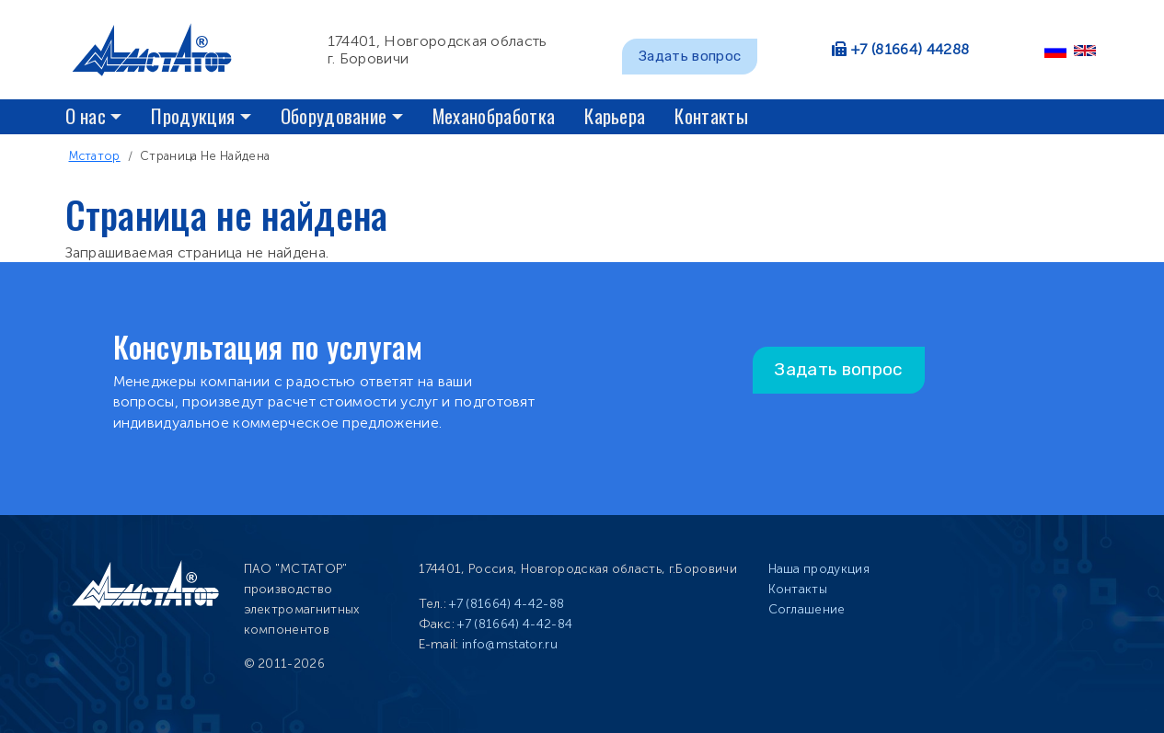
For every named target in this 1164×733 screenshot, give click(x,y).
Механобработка (493, 115)
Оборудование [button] (334, 115)
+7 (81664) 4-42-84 (514, 624)
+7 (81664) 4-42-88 (506, 604)
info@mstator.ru (510, 644)
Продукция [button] (193, 115)
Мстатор (95, 156)
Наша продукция (819, 569)
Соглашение (807, 609)
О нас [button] (86, 115)
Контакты (711, 115)
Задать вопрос (690, 56)
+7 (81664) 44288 (910, 49)
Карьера (614, 115)
